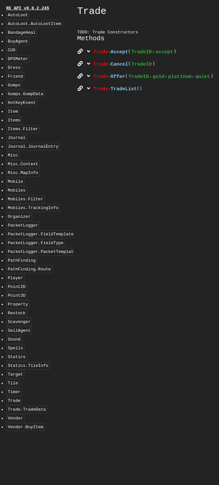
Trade (14, 445)
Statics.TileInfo (28, 406)
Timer (14, 435)
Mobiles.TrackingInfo (33, 231)
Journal (17, 153)
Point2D (17, 318)
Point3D (17, 328)
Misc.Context (23, 182)
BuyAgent (18, 46)
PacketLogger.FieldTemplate (41, 260)
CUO (11, 55)
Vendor (15, 464)
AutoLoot (18, 16)
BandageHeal (22, 36)
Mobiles (17, 211)
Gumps (14, 94)
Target (15, 416)
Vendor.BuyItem (25, 474)
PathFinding (22, 289)
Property (18, 338)
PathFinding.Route (29, 299)
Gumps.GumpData (25, 104)
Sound (14, 377)
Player (15, 309)
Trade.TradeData (27, 455)
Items (14, 133)
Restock (17, 348)
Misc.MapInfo (23, 192)
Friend (15, 85)
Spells (15, 387)
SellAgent (19, 367)
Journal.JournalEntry (33, 163)
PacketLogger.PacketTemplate (42, 279)
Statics (17, 396)
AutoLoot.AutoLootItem (34, 26)
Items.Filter (23, 143)
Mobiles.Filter (25, 221)
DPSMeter (18, 65)
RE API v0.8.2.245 (27, 9)
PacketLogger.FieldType (36, 270)
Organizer (19, 240)
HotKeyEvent (22, 114)
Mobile (15, 202)
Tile (13, 426)
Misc (13, 172)
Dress (14, 75)
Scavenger (19, 357)
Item (13, 124)
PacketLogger (23, 250)
